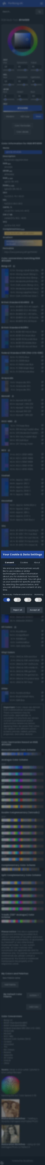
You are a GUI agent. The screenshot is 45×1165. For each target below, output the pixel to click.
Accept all (35, 610)
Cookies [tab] (24, 562)
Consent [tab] (9, 562)
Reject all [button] (17, 610)
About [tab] (37, 562)
